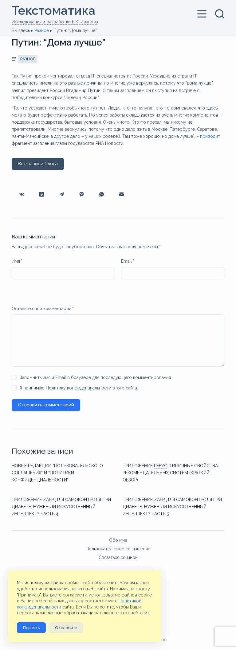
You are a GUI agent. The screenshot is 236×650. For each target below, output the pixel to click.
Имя (17, 261)
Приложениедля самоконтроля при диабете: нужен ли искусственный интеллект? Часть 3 (172, 506)
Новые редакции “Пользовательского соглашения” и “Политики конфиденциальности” (57, 472)
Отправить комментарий (46, 405)
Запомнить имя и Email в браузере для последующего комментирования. (96, 377)
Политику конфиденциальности (78, 387)
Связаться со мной (118, 557)
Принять (31, 627)
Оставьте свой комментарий (43, 308)
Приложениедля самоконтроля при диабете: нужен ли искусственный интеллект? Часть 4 (61, 506)
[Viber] (82, 194)
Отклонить (66, 627)
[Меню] (203, 13)
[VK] (22, 194)
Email (127, 261)
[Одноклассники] (42, 194)
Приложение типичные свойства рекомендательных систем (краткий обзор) (170, 472)
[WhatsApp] (102, 194)
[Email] (122, 194)
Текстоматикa (54, 10)
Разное (41, 30)
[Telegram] (62, 194)
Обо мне (118, 539)
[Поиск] (219, 13)
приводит (210, 136)
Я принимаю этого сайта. (79, 387)
